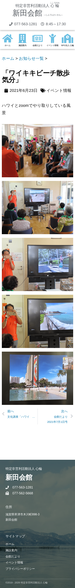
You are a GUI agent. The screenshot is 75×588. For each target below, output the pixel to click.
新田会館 (37, 13)
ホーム (7, 45)
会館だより (37, 45)
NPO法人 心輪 (67, 45)
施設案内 (22, 45)
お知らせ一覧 (31, 58)
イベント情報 (52, 45)
